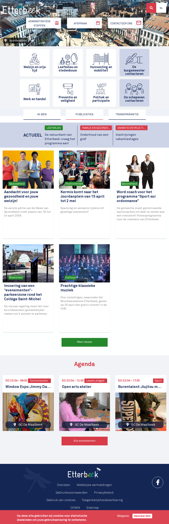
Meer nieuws (84, 342)
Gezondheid (17, 183)
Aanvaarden (142, 516)
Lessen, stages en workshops (104, 381)
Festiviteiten (74, 183)
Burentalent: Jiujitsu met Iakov (141, 387)
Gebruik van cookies (61, 500)
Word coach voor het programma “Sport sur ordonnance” (136, 196)
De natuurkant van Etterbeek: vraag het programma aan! (60, 139)
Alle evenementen (84, 441)
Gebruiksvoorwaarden (72, 492)
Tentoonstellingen (41, 381)
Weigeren (123, 515)
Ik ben (42, 114)
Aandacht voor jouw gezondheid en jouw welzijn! (21, 196)
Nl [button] (161, 8)
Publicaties (84, 114)
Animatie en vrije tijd (131, 128)
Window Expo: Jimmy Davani (28, 387)
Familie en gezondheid (97, 128)
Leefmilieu (53, 128)
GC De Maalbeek (30, 424)
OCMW (75, 507)
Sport (158, 381)
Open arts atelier (77, 387)
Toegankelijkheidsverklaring (102, 500)
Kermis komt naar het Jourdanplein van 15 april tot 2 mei (82, 196)
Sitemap (92, 507)
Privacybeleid (103, 492)
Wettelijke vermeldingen (94, 485)
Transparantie (127, 114)
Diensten (63, 485)
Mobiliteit (16, 277)
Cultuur (70, 277)
